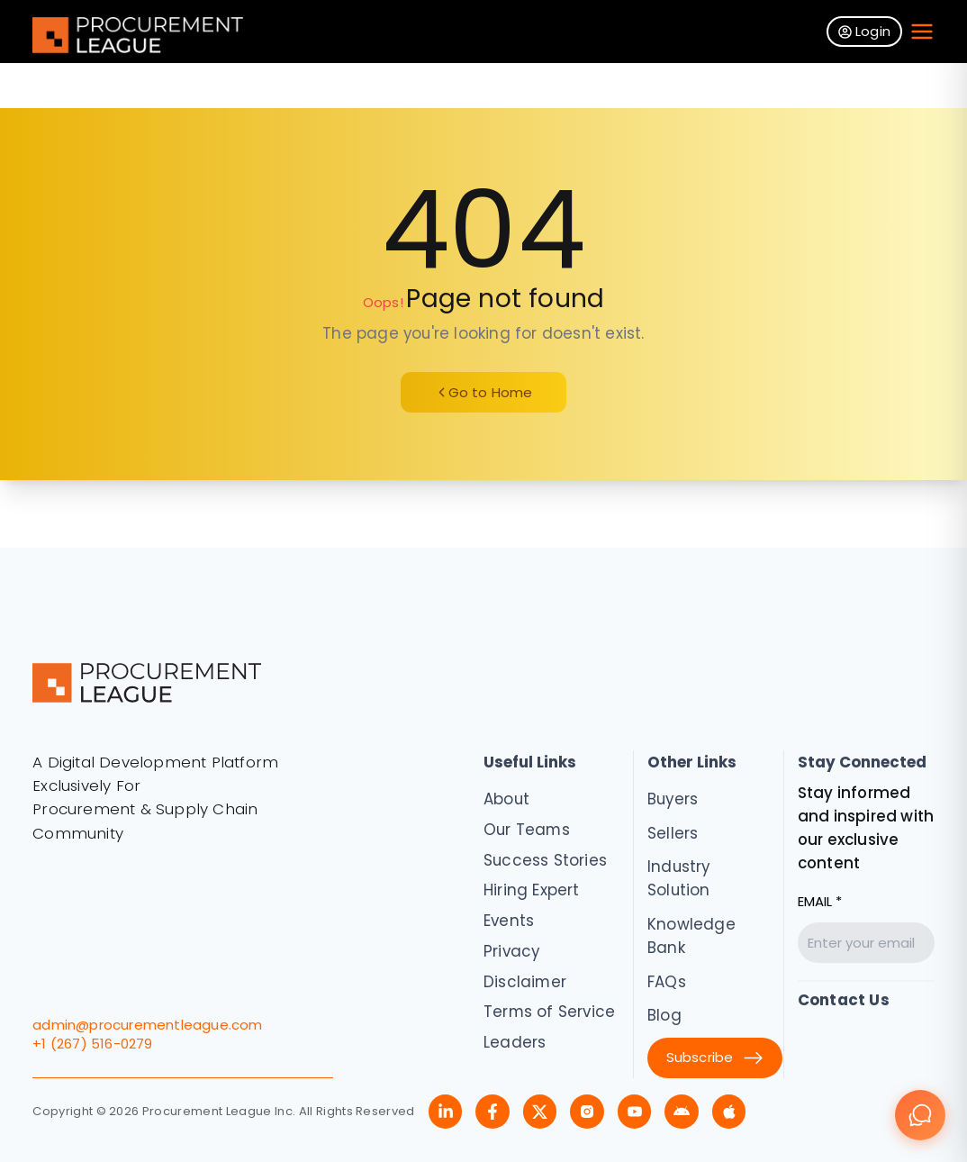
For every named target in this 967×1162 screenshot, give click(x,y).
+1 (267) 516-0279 (92, 1043)
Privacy (511, 951)
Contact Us (844, 1000)
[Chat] (920, 1115)
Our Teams (527, 829)
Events (509, 920)
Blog (664, 1015)
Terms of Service (549, 1011)
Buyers (672, 799)
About (506, 799)
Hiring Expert (532, 890)
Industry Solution (678, 878)
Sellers (672, 833)
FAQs (666, 982)
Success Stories (545, 860)
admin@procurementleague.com (147, 1024)
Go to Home (484, 392)
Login (864, 31)
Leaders (515, 1042)
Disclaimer (525, 982)
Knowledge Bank (691, 935)
